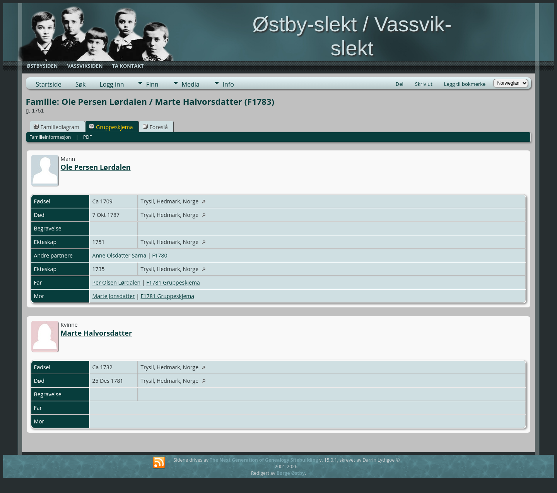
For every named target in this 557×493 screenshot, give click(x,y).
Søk (80, 84)
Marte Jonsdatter (113, 296)
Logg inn (111, 84)
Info (228, 84)
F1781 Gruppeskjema (173, 282)
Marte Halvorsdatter (96, 333)
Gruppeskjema (111, 127)
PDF (87, 137)
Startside (49, 84)
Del (399, 83)
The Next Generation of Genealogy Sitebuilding (264, 460)
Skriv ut (423, 83)
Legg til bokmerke (465, 83)
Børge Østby (291, 473)
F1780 (159, 255)
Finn (152, 84)
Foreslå (155, 127)
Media (191, 84)
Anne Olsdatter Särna (119, 255)
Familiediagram (56, 127)
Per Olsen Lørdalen (116, 282)
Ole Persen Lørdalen (96, 167)
